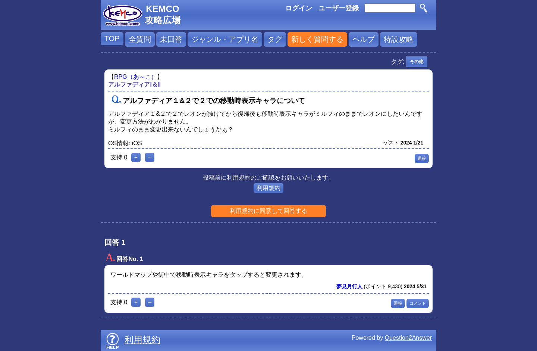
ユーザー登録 (338, 8)
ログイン (298, 8)
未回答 (171, 39)
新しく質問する (317, 39)
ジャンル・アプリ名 (224, 39)
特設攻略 (399, 39)
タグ (274, 39)
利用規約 (268, 188)
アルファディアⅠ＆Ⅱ (134, 84)
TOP (112, 38)
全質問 (140, 39)
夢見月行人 (349, 286)
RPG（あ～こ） (135, 77)
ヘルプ (363, 39)
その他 (416, 61)
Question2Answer (408, 338)
